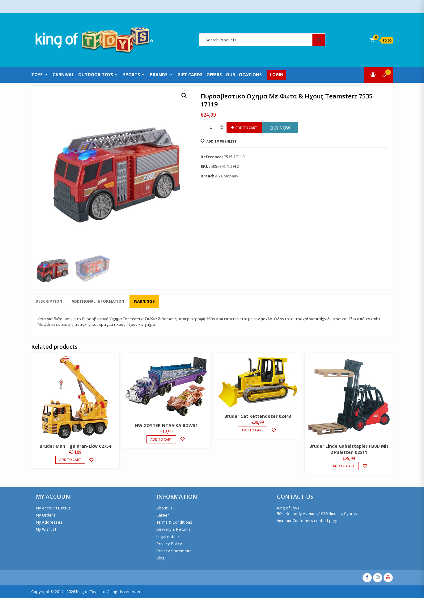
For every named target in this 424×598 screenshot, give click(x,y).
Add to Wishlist (221, 141)
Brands (158, 74)
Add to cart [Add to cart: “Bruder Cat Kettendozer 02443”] (252, 430)
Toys (37, 74)
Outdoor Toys (95, 74)
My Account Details (53, 508)
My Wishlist (46, 529)
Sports (131, 74)
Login (276, 74)
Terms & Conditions (174, 522)
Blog (160, 558)
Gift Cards (189, 74)
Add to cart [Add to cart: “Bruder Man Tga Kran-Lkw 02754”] (70, 459)
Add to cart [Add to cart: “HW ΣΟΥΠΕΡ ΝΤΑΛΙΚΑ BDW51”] (161, 439)
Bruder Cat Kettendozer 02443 (257, 416)
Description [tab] (49, 301)
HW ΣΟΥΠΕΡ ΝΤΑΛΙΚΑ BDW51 (166, 425)
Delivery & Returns (173, 529)
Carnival (63, 74)
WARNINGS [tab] (144, 301)
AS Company (226, 176)
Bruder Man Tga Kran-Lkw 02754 (75, 446)
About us (164, 508)
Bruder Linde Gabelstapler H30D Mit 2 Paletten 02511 (348, 449)
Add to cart (246, 127)
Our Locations (244, 74)
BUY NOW (280, 128)
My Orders (45, 515)
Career (162, 515)
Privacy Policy (169, 543)
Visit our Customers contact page (308, 520)
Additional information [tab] (98, 301)
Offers (214, 74)
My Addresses (49, 522)
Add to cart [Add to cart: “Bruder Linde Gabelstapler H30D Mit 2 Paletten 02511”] (343, 465)
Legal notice (167, 536)
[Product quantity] (213, 127)
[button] (184, 95)
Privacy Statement (173, 551)
